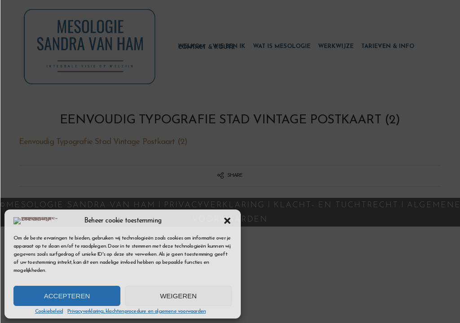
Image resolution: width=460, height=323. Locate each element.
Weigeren (178, 296)
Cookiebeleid (49, 311)
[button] (227, 216)
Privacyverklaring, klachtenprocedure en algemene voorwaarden (136, 311)
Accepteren (67, 296)
